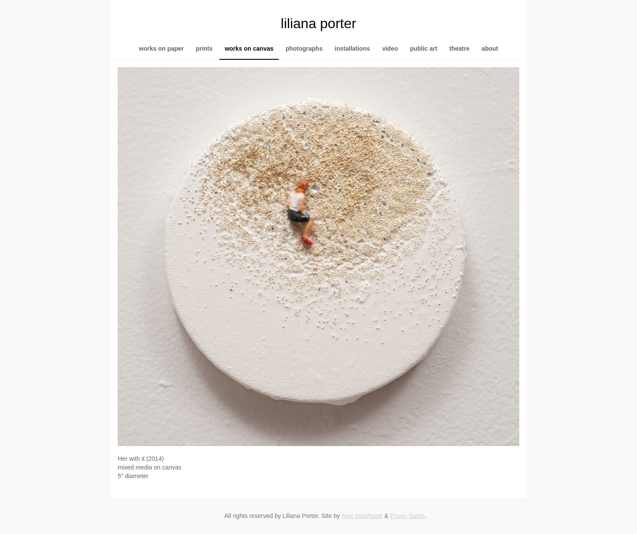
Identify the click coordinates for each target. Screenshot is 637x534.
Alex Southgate (362, 515)
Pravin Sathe (407, 515)
